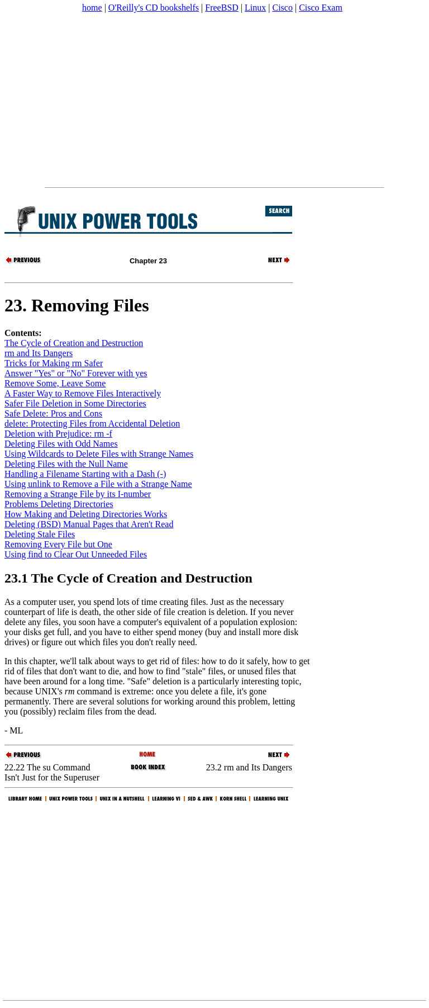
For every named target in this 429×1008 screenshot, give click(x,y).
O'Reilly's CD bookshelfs (153, 7)
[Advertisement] (214, 100)
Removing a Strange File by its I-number (77, 494)
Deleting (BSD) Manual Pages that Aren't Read (88, 524)
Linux (255, 7)
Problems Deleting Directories (58, 504)
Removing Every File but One (58, 544)
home (92, 7)
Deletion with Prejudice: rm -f (58, 433)
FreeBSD (222, 7)
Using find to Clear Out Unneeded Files (75, 554)
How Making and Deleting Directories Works (85, 514)
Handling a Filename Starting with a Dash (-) (85, 474)
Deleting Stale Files (39, 534)
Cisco (282, 7)
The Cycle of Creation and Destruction (73, 343)
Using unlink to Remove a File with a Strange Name (98, 484)
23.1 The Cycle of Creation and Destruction (128, 578)
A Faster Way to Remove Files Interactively (82, 393)
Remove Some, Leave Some (55, 383)
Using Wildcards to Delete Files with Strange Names (98, 453)
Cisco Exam (320, 7)
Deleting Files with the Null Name (66, 463)
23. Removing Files (76, 305)
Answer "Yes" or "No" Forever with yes (75, 373)
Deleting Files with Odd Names (61, 443)
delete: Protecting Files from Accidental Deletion (92, 423)
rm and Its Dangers (38, 353)
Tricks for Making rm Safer (53, 363)
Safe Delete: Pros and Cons (53, 413)
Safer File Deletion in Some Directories (75, 403)
